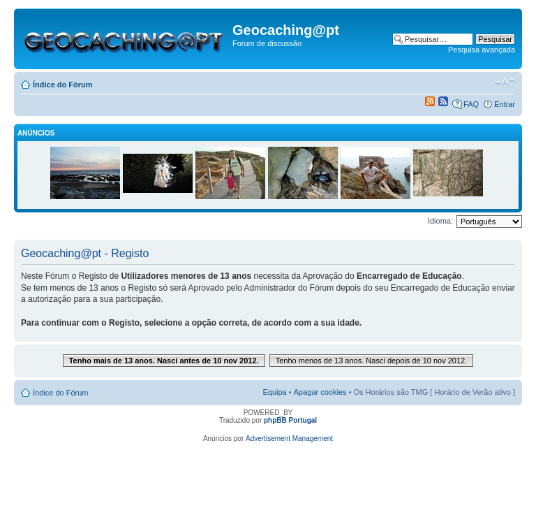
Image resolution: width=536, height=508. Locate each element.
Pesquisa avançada (481, 49)
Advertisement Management (289, 438)
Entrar (504, 104)
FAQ (471, 104)
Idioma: (440, 221)
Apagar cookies (320, 392)
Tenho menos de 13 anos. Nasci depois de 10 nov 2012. (372, 360)
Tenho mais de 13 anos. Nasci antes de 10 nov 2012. (164, 360)
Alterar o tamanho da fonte (505, 81)
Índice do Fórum (63, 84)
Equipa (274, 392)
